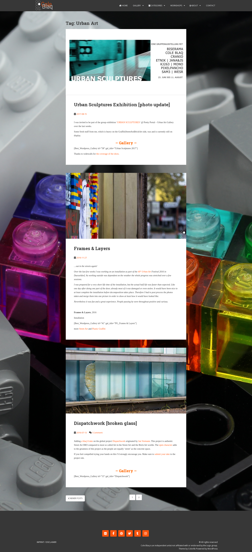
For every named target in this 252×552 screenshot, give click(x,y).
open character (165, 445)
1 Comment (97, 432)
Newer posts (75, 498)
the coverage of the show (107, 154)
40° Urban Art (144, 271)
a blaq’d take (87, 441)
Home (123, 5)
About (194, 5)
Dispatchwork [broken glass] (105, 423)
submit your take (162, 454)
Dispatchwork (119, 441)
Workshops (176, 5)
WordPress (212, 548)
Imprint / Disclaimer (46, 542)
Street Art (83, 329)
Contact (210, 5)
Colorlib (192, 548)
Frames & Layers (92, 248)
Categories (155, 5)
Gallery (136, 5)
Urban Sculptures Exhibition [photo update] (122, 105)
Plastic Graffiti (99, 329)
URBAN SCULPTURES (128, 122)
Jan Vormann (144, 441)
